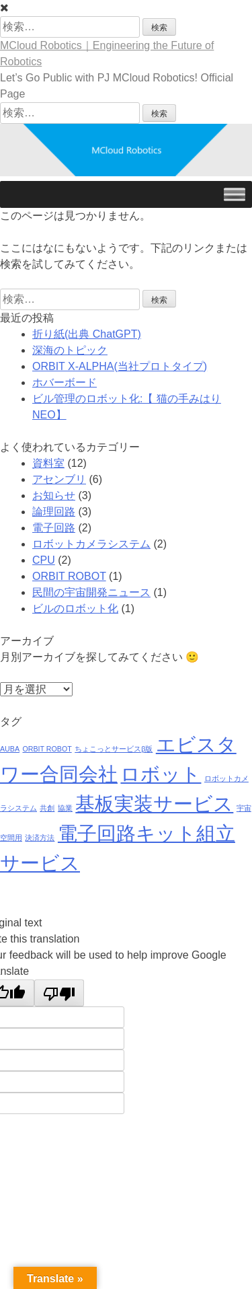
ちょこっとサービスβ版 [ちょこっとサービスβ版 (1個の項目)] (114, 749)
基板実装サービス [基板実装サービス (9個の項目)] (154, 804)
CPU (43, 560)
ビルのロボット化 (75, 608)
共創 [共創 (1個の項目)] (47, 808)
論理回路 (53, 511)
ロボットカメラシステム (91, 544)
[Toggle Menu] (234, 194)
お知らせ (53, 495)
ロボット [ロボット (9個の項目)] (160, 774)
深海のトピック (70, 350)
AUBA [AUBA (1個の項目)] (9, 749)
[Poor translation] (59, 993)
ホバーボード (64, 382)
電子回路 (53, 527)
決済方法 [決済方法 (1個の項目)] (39, 838)
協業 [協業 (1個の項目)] (65, 808)
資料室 (48, 463)
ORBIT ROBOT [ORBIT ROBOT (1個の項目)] (46, 749)
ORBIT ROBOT (69, 576)
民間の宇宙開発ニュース (91, 592)
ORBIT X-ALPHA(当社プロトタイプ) (119, 366)
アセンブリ (59, 479)
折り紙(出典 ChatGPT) (86, 334)
